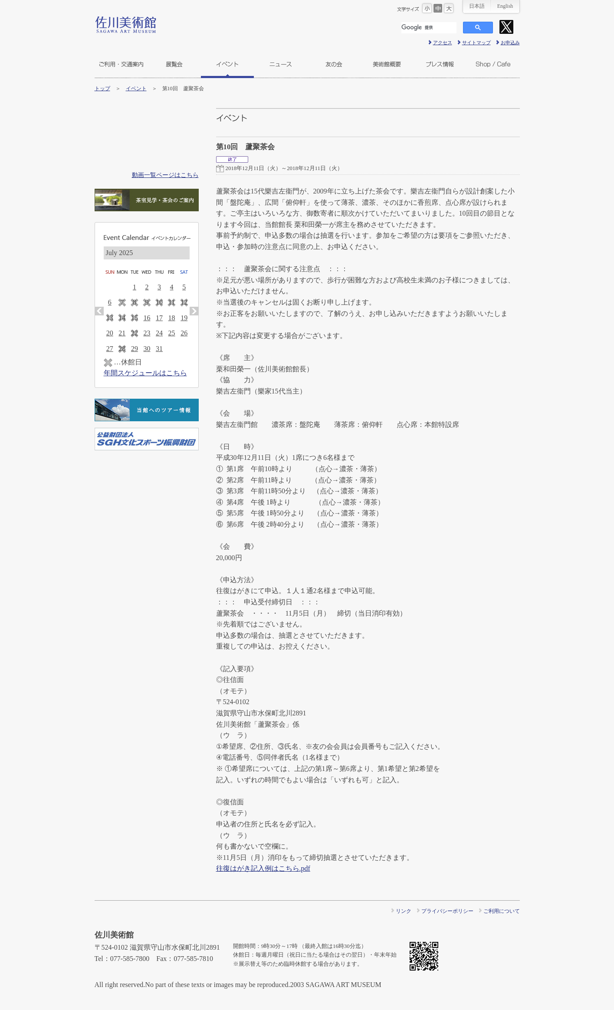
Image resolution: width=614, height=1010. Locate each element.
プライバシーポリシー (447, 911)
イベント (227, 64)
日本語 (477, 6)
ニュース (280, 64)
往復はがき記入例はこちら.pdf (263, 868)
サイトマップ (476, 42)
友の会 (333, 64)
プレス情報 (440, 64)
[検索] (428, 27)
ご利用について (501, 911)
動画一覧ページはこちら (165, 174)
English (505, 6)
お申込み (510, 42)
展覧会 (174, 64)
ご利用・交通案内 (121, 64)
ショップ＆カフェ (493, 64)
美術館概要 (387, 64)
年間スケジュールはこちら (145, 373)
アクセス (442, 42)
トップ (102, 88)
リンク (403, 911)
